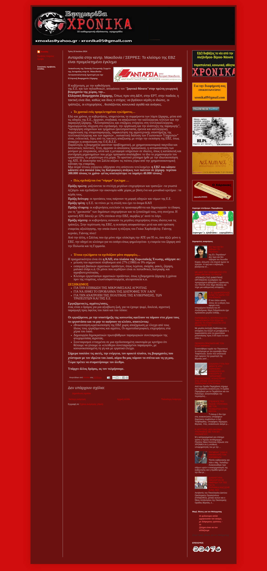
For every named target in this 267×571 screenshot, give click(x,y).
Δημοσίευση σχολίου (81, 393)
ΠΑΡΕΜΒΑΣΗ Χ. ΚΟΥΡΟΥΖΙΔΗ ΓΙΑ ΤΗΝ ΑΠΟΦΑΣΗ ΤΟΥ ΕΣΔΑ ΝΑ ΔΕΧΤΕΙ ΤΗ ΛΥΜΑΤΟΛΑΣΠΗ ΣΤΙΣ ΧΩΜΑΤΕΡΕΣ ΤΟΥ (211, 322)
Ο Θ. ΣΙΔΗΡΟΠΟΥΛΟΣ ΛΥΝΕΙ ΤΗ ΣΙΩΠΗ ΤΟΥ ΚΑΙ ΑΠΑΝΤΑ (219, 295)
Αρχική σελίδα (123, 399)
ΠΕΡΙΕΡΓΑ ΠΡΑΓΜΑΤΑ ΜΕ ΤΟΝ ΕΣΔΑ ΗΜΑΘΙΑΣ (209, 344)
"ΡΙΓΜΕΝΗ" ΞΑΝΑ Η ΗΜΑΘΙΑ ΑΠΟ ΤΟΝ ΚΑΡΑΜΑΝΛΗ (218, 455)
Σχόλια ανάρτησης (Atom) (91, 404)
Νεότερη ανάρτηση (77, 399)
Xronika (44, 52)
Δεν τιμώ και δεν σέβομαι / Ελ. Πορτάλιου (216, 249)
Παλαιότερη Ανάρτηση (171, 399)
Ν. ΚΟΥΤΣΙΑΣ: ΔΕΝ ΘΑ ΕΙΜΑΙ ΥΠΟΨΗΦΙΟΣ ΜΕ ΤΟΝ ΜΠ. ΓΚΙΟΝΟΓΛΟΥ (208, 432)
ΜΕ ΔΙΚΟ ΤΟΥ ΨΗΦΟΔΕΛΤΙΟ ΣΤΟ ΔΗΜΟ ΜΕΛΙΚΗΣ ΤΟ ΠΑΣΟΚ (211, 273)
